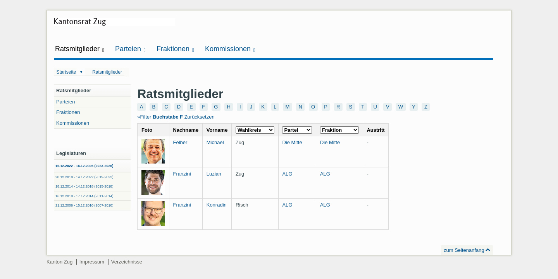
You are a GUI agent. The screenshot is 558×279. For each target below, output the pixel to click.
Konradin (217, 205)
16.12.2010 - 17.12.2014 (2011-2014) (84, 196)
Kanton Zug (59, 262)
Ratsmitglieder (107, 72)
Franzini (182, 174)
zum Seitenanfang (464, 250)
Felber (180, 142)
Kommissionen (72, 123)
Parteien (65, 102)
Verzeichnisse (126, 262)
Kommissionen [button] (230, 49)
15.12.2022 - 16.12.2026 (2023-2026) (84, 166)
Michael (215, 142)
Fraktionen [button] (175, 49)
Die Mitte (292, 142)
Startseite (66, 72)
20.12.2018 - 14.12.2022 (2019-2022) (84, 177)
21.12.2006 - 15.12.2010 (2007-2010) (84, 205)
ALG (287, 174)
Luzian (214, 174)
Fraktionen (68, 112)
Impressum (91, 262)
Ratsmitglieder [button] (79, 49)
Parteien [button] (130, 49)
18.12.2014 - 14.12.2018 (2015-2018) (84, 186)
